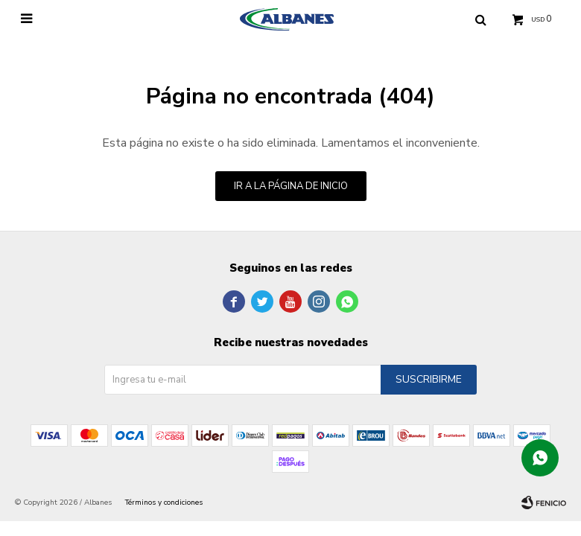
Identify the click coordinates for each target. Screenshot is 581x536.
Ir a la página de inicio (291, 186)
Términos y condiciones (164, 502)
